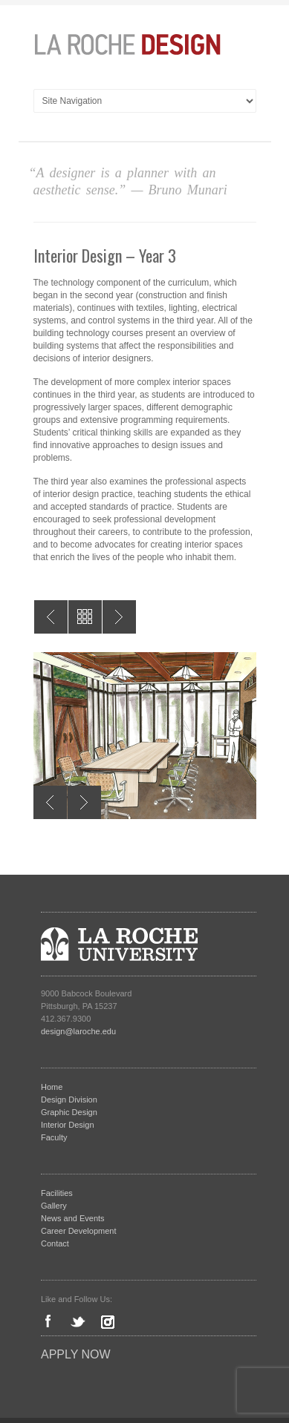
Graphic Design (69, 1112)
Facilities (57, 1193)
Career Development (79, 1230)
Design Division (69, 1099)
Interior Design (67, 1124)
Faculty (54, 1137)
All (85, 617)
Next (84, 802)
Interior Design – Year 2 (119, 617)
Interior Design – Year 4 (51, 617)
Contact (55, 1243)
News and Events (73, 1218)
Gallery (54, 1205)
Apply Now (76, 1354)
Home (51, 1086)
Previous (50, 802)
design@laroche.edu (78, 1031)
